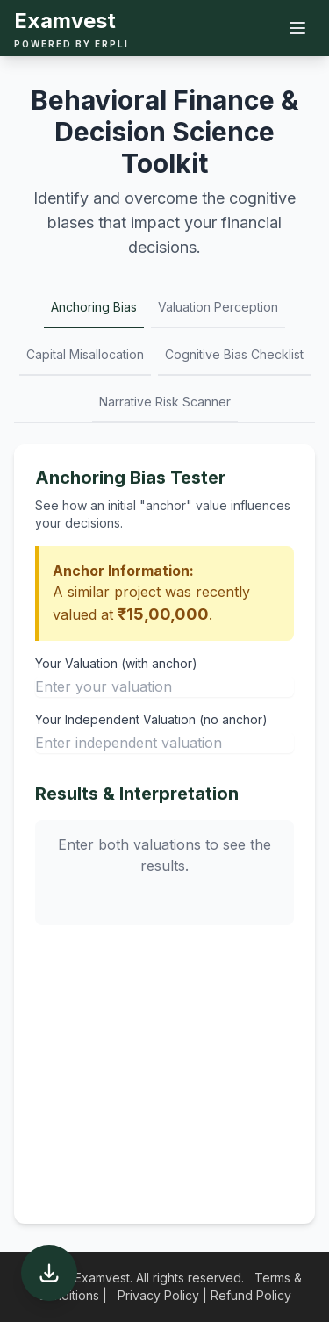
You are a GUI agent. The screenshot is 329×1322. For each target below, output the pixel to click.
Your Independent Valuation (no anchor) (151, 719)
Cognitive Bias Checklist (234, 354)
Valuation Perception (218, 306)
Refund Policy (251, 1295)
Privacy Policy (158, 1295)
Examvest (65, 20)
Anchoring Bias (94, 306)
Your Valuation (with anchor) (116, 663)
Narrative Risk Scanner (165, 401)
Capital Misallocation (85, 354)
